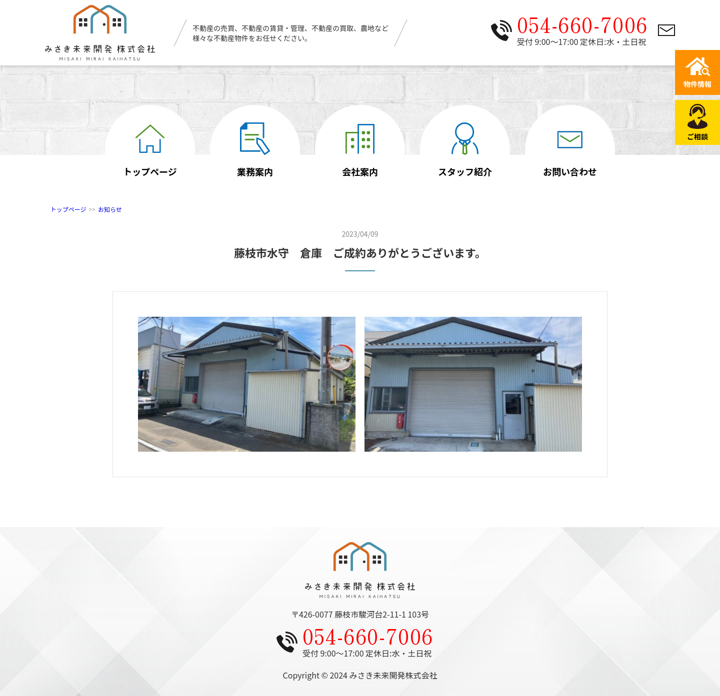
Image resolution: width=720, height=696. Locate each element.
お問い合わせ (570, 150)
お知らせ (110, 209)
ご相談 (697, 122)
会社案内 (360, 150)
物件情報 (698, 72)
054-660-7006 (582, 23)
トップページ (150, 150)
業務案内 (255, 150)
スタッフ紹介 (465, 150)
